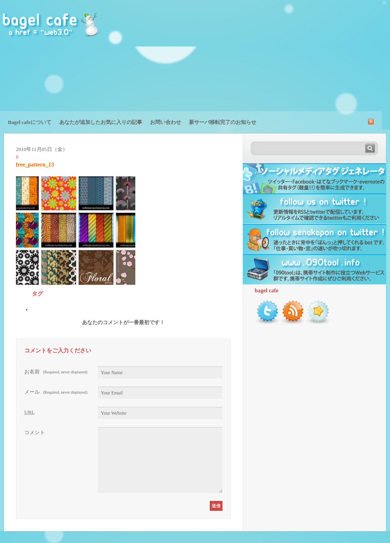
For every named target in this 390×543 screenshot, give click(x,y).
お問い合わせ (165, 122)
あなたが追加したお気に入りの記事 (100, 122)
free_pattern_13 (35, 165)
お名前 (56, 372)
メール (56, 392)
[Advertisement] (336, 61)
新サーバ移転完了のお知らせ (222, 122)
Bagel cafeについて (29, 122)
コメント (34, 432)
